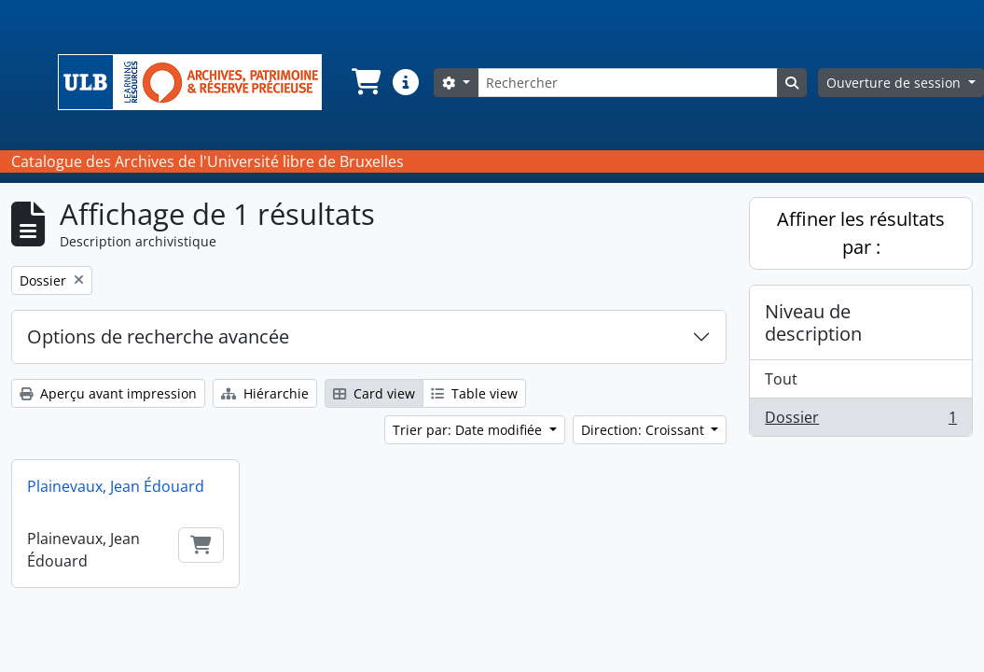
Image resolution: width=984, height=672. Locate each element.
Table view (474, 393)
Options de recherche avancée (158, 336)
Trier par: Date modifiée (469, 430)
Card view (374, 393)
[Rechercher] (628, 82)
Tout (781, 379)
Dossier (860, 421)
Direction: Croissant (644, 430)
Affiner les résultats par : (861, 232)
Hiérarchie (265, 393)
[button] (364, 82)
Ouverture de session (895, 82)
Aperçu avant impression (108, 393)
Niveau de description (813, 322)
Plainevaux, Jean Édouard (115, 486)
